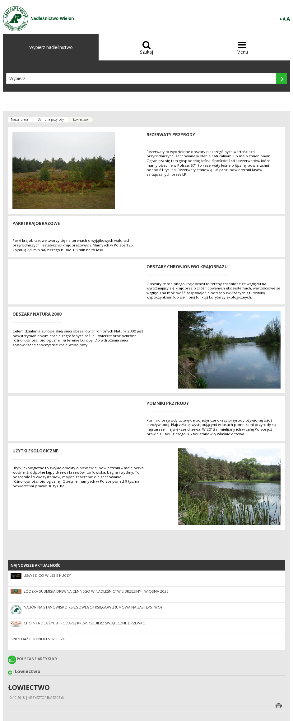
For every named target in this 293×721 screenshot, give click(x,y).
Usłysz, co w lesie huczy (47, 575)
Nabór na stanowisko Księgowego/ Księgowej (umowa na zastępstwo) (93, 607)
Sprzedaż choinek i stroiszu (38, 639)
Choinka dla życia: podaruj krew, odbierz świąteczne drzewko (85, 623)
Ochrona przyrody (50, 119)
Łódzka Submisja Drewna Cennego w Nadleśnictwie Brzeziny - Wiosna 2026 (96, 591)
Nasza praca (19, 119)
